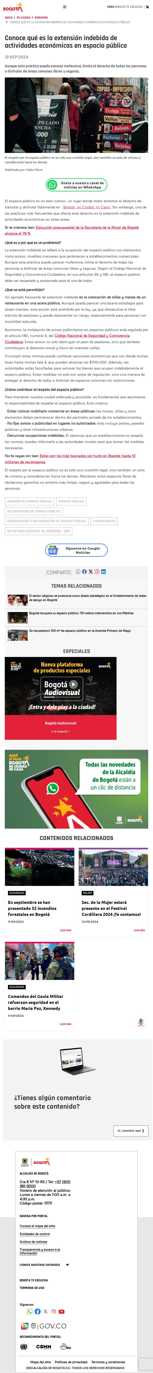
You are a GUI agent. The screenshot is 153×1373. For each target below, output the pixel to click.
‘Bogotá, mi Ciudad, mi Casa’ (86, 207)
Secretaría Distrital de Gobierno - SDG (38, 531)
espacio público (71, 501)
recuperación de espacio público (34, 511)
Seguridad (16, 893)
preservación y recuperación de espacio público (46, 521)
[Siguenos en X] (46, 1312)
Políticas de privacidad (71, 1362)
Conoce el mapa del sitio (37, 1226)
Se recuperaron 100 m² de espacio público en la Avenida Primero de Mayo (80, 630)
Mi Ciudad (23, 18)
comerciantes (104, 521)
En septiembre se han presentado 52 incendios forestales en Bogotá (32, 908)
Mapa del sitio (40, 1362)
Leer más (65, 930)
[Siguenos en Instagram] (54, 1312)
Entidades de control (35, 1234)
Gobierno (41, 18)
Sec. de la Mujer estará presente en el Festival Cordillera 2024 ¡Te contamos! (111, 908)
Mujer (87, 893)
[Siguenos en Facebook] (30, 1312)
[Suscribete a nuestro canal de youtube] (62, 1312)
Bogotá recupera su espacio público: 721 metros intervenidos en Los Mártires (81, 613)
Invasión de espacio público (29, 501)
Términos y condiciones (108, 1362)
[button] (78, 573)
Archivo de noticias (33, 1242)
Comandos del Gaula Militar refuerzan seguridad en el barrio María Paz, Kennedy (35, 1002)
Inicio (9, 18)
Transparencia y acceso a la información (40, 1251)
